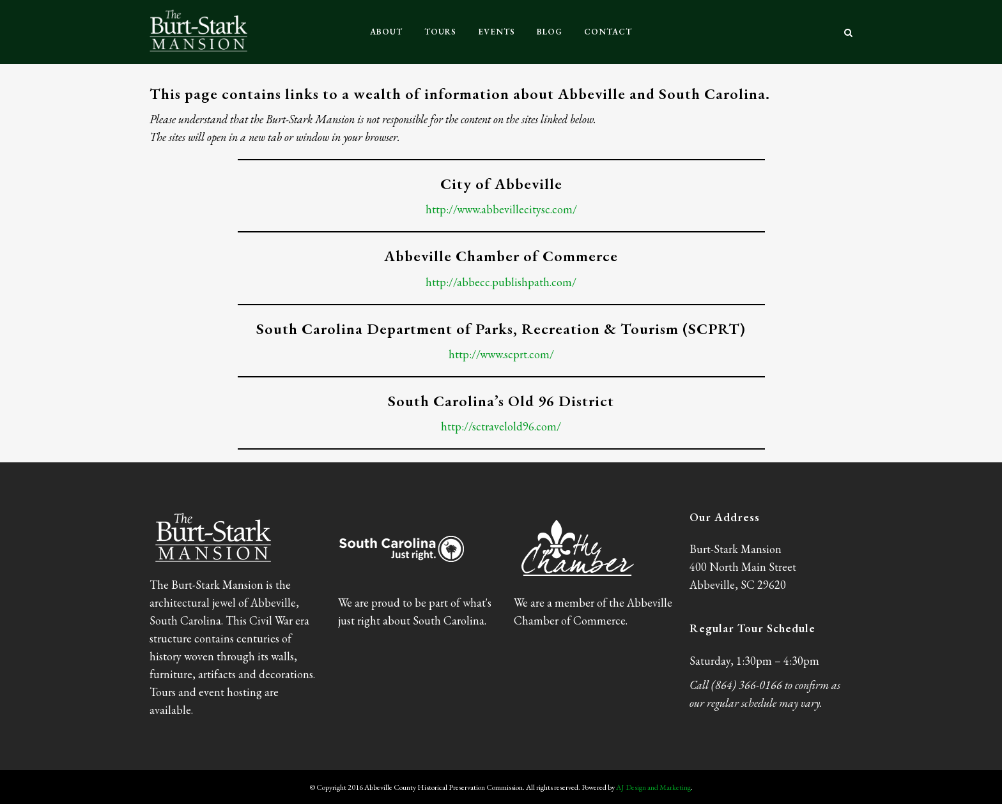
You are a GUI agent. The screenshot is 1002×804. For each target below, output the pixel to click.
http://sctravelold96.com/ (501, 426)
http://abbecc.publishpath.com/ (501, 282)
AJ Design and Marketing (653, 787)
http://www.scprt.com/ (501, 354)
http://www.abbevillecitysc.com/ (501, 209)
